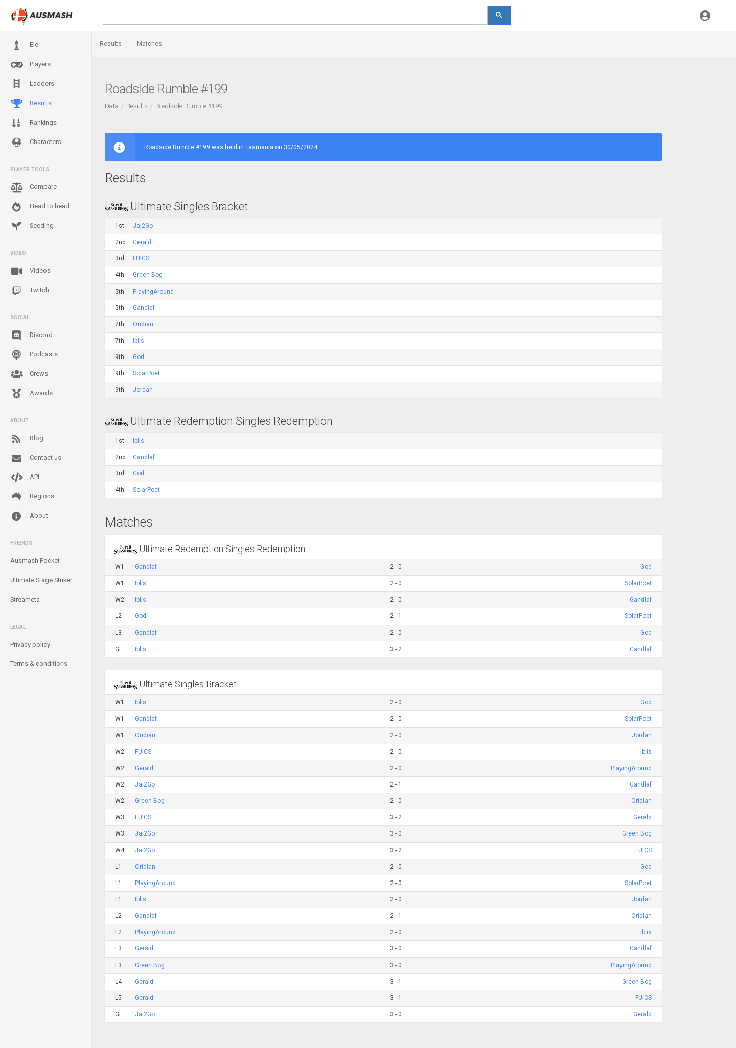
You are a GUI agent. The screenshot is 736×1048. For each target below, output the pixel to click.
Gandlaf (144, 308)
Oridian (143, 324)
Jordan (143, 389)
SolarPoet (146, 373)
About (29, 516)
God (138, 357)
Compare (33, 187)
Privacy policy (30, 644)
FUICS (141, 258)
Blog (26, 438)
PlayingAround (153, 291)
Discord (31, 335)
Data (112, 106)
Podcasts (34, 355)
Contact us (35, 458)
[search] (295, 15)
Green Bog (148, 274)
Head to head (40, 206)
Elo (24, 45)
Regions (32, 497)
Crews (29, 374)
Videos (30, 271)
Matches (149, 43)
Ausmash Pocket (35, 560)
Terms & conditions (38, 664)
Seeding (32, 226)
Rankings (33, 123)
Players (30, 64)
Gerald (142, 242)
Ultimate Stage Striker (41, 580)
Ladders (32, 84)
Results (31, 103)
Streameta (25, 599)
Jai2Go (143, 225)
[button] (705, 15)
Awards (31, 393)
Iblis (138, 340)
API (24, 477)
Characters (35, 142)
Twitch (29, 290)
